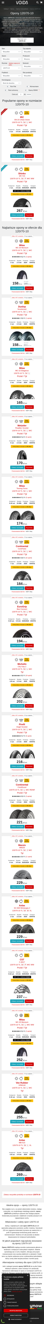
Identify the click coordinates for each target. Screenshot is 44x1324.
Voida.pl (6, 9)
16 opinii (28, 675)
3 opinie (28, 796)
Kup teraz (29, 156)
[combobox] (11, 51)
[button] (16, 1319)
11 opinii (28, 856)
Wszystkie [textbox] (11, 51)
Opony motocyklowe (22, 9)
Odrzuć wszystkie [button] (16, 1315)
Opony (12, 9)
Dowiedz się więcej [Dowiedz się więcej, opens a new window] (17, 1291)
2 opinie (28, 257)
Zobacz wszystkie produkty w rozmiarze (22, 1195)
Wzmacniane (34, 86)
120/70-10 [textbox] (11, 68)
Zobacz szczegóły (17, 156)
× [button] (27, 1275)
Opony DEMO (33, 90)
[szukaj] (37, 2)
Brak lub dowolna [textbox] (11, 83)
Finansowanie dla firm (18, 159)
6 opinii (28, 437)
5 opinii (28, 497)
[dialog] (16, 1298)
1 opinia (28, 318)
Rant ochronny (13, 90)
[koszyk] (41, 2)
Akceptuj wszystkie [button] (16, 1310)
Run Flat (13, 86)
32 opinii (28, 558)
